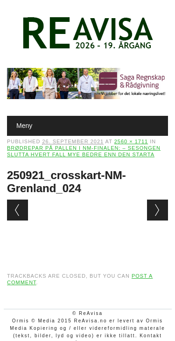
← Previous (17, 210)
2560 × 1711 (131, 141)
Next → (157, 210)
